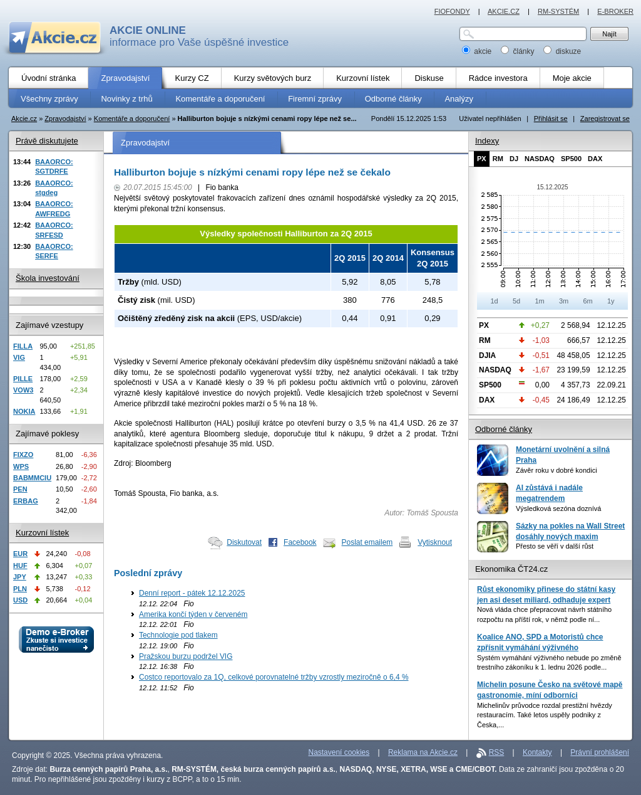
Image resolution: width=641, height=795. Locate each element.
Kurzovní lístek (42, 532)
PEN (20, 489)
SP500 (571, 158)
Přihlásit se (551, 118)
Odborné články (503, 429)
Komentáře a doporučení (132, 118)
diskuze (562, 51)
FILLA (23, 346)
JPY (19, 577)
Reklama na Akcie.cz (423, 752)
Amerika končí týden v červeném (193, 614)
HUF (20, 565)
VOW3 (23, 390)
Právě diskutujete (47, 140)
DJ (514, 158)
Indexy (487, 140)
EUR (20, 553)
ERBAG (25, 501)
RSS (497, 752)
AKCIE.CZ (504, 11)
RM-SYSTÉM (558, 11)
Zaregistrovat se (605, 118)
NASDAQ (540, 158)
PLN (20, 588)
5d (516, 301)
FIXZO (23, 454)
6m (587, 301)
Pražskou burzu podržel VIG (185, 656)
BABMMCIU (32, 478)
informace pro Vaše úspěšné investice (199, 36)
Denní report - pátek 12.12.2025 (192, 593)
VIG (19, 357)
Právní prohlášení (599, 752)
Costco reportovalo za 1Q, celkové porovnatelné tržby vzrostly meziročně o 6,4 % (274, 677)
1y (611, 301)
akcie (478, 51)
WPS (21, 466)
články (518, 51)
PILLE (23, 378)
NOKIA (24, 411)
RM (498, 158)
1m (539, 301)
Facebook (300, 542)
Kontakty (537, 752)
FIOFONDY (452, 11)
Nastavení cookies (339, 752)
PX (481, 158)
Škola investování (47, 278)
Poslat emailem (367, 542)
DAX (595, 158)
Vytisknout (435, 542)
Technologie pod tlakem (178, 635)
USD (20, 600)
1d (494, 301)
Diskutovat (244, 542)
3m (563, 301)
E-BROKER (615, 11)
